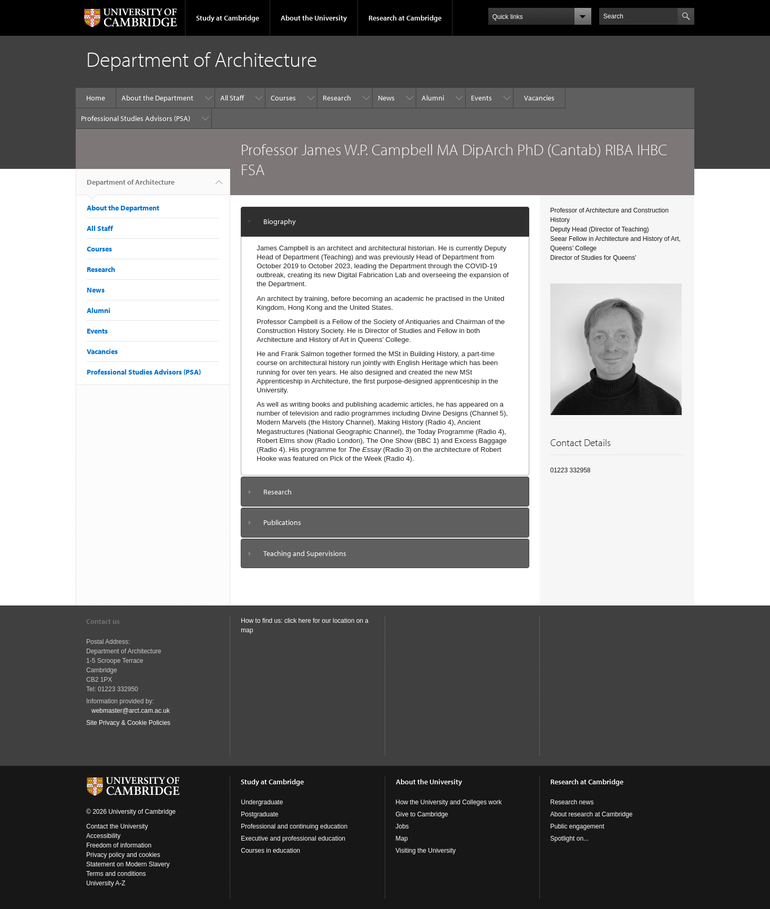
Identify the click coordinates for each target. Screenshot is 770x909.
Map (402, 838)
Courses (283, 98)
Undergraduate (262, 802)
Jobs (402, 826)
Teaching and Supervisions (304, 553)
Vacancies (539, 98)
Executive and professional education (293, 838)
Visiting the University (426, 850)
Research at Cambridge (405, 18)
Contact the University (117, 826)
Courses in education (270, 850)
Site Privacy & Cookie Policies (128, 722)
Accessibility (103, 836)
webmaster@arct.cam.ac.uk (130, 710)
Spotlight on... (569, 838)
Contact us (103, 621)
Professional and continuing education (294, 826)
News (386, 98)
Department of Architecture (130, 186)
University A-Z (106, 883)
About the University (314, 18)
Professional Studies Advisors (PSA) (135, 118)
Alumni (433, 98)
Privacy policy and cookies (123, 854)
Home (95, 98)
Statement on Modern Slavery (128, 864)
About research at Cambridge (591, 814)
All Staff (232, 98)
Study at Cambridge (227, 18)
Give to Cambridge (422, 814)
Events (481, 98)
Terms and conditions (116, 873)
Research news (572, 802)
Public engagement (577, 826)
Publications (282, 522)
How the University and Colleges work (449, 802)
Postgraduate (259, 814)
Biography (279, 221)
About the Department (157, 98)
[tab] (385, 222)
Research (337, 98)
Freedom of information (118, 845)
